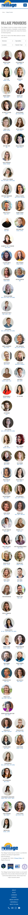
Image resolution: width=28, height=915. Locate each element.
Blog (14, 892)
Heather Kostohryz (6, 313)
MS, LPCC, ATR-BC (20, 197)
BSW (20, 80)
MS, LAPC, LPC (7, 314)
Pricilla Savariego (6, 613)
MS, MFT (6, 230)
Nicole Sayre (7, 580)
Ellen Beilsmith (6, 263)
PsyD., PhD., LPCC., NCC (7, 798)
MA (6, 614)
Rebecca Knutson (20, 647)
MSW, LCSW (6, 80)
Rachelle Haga (6, 647)
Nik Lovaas (19, 580)
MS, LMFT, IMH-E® (20, 514)
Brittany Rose (6, 146)
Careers (14, 895)
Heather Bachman (8, 296)
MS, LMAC (6, 815)
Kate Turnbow (20, 446)
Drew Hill (6, 229)
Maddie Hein (20, 513)
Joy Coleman (20, 396)
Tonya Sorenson (6, 814)
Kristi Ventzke (6, 480)
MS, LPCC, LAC (20, 815)
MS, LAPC (19, 97)
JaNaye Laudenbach (6, 346)
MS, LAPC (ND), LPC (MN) (8, 330)
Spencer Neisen (19, 730)
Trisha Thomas (19, 814)
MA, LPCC (19, 447)
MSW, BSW (6, 280)
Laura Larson (6, 513)
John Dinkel (20, 379)
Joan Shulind (7, 363)
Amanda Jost (20, 96)
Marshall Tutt (19, 530)
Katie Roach (6, 463)
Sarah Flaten (7, 697)
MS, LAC (20, 664)
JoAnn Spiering (6, 379)
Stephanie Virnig (7, 747)
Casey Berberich (7, 162)
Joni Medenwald (6, 396)
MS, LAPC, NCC (20, 731)
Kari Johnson (8, 430)
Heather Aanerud (20, 279)
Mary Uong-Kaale (7, 546)
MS (6, 147)
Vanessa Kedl (7, 830)
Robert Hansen (19, 663)
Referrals (14, 902)
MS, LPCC (19, 130)
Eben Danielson (19, 229)
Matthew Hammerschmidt (20, 546)
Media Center (13, 899)
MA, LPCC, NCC (20, 113)
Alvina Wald (20, 79)
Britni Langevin (20, 129)
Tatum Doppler (7, 763)
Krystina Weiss (19, 496)
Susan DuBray (20, 747)
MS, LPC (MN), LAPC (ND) (8, 180)
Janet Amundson (20, 346)
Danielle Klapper (20, 196)
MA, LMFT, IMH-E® (6, 731)
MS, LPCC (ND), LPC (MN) (8, 297)
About (14, 890)
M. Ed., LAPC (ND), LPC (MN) (8, 631)
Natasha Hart (20, 563)
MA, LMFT (19, 63)
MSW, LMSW (6, 163)
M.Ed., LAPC (6, 831)
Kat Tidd (7, 446)
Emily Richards (19, 263)
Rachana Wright (8, 630)
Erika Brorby (6, 279)
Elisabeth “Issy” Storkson (7, 246)
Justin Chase (7, 413)
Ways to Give (14, 904)
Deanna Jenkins (19, 213)
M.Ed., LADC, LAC (6, 381)
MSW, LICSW (6, 130)
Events (14, 897)
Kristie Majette (20, 480)
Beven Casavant (19, 112)
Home (3, 12)
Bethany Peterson (6, 112)
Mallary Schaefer (6, 530)
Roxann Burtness (7, 680)
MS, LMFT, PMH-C (20, 497)
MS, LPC (6, 63)
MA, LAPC (6, 97)
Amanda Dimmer (6, 96)
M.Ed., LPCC (20, 230)
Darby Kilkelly (6, 213)
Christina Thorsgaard (6, 196)
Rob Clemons (7, 663)
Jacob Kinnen (8, 329)
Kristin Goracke (6, 496)
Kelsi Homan (20, 463)
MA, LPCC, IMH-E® (20, 347)
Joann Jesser (20, 363)
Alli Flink (6, 79)
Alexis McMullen (20, 62)
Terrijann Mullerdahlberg (7, 797)
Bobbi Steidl (7, 129)
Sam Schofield (20, 680)
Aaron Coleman (6, 62)
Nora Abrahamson (6, 597)
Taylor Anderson (7, 780)
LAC (7, 414)
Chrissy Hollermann (8, 179)
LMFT (6, 113)
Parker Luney (20, 597)
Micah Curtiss (6, 563)
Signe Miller (7, 730)
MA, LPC (6, 214)
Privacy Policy (18, 858)
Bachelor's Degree (19, 364)
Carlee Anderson (20, 146)
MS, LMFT (6, 197)
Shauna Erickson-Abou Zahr (7, 713)
